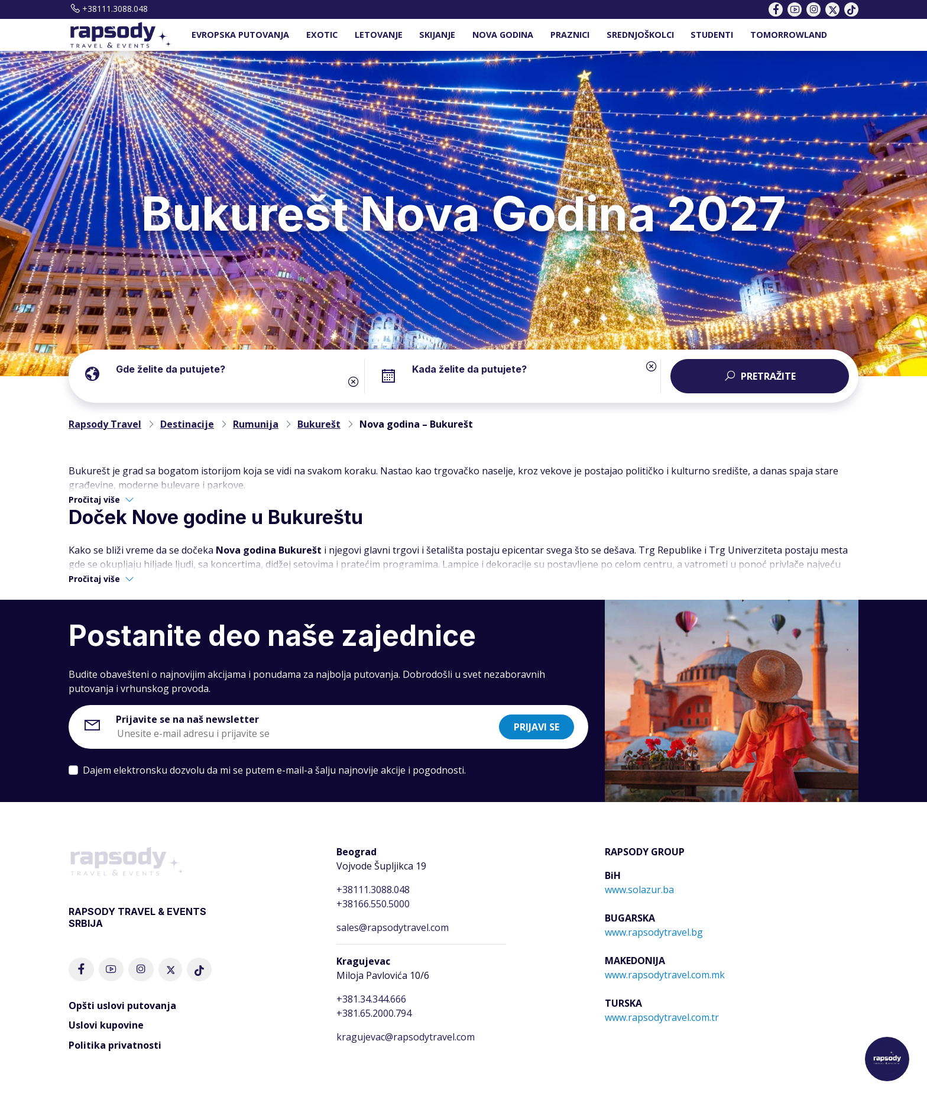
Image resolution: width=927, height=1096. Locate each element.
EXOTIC (322, 34)
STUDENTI (712, 34)
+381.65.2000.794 (373, 1013)
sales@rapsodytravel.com (392, 927)
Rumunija (255, 424)
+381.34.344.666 (371, 999)
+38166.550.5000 (373, 903)
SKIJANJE (437, 34)
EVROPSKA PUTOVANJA (240, 34)
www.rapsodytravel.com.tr (662, 1017)
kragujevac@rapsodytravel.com (405, 1036)
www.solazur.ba (639, 889)
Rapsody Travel (105, 424)
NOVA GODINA (502, 34)
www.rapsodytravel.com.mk (665, 974)
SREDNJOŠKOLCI (640, 34)
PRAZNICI (569, 34)
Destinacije (187, 424)
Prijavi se (536, 726)
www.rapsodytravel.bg (654, 932)
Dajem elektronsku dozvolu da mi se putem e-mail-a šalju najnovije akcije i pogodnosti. (274, 770)
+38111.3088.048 (108, 8)
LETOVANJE (379, 34)
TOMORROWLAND (788, 34)
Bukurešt (319, 424)
